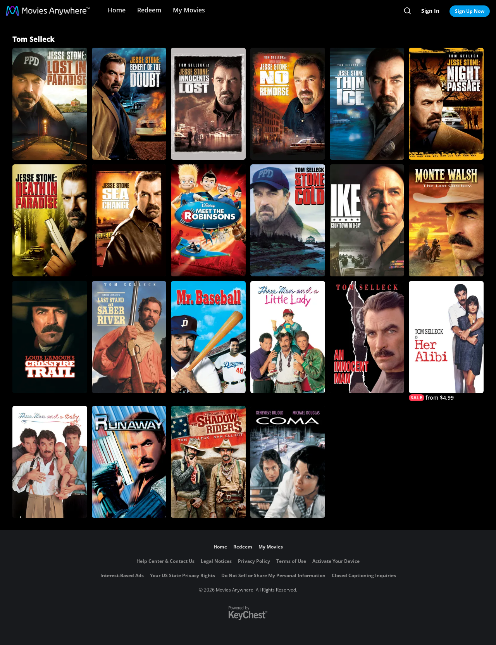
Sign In (430, 10)
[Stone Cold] (287, 220)
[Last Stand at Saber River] (129, 337)
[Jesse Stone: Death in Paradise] (49, 220)
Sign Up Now (469, 11)
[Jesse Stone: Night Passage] (446, 104)
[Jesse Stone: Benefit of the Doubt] (129, 104)
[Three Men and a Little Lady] (287, 337)
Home (117, 10)
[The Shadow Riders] (208, 462)
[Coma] (287, 462)
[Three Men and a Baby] (49, 462)
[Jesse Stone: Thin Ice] (367, 104)
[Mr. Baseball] (208, 337)
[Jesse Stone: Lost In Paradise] (49, 104)
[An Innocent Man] (367, 337)
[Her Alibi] (446, 341)
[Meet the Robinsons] (208, 220)
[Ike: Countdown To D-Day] (367, 220)
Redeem (149, 10)
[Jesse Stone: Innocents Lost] (208, 104)
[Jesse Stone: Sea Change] (129, 220)
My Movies (189, 10)
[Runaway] (129, 462)
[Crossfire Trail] (49, 337)
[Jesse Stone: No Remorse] (287, 104)
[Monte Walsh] (446, 220)
